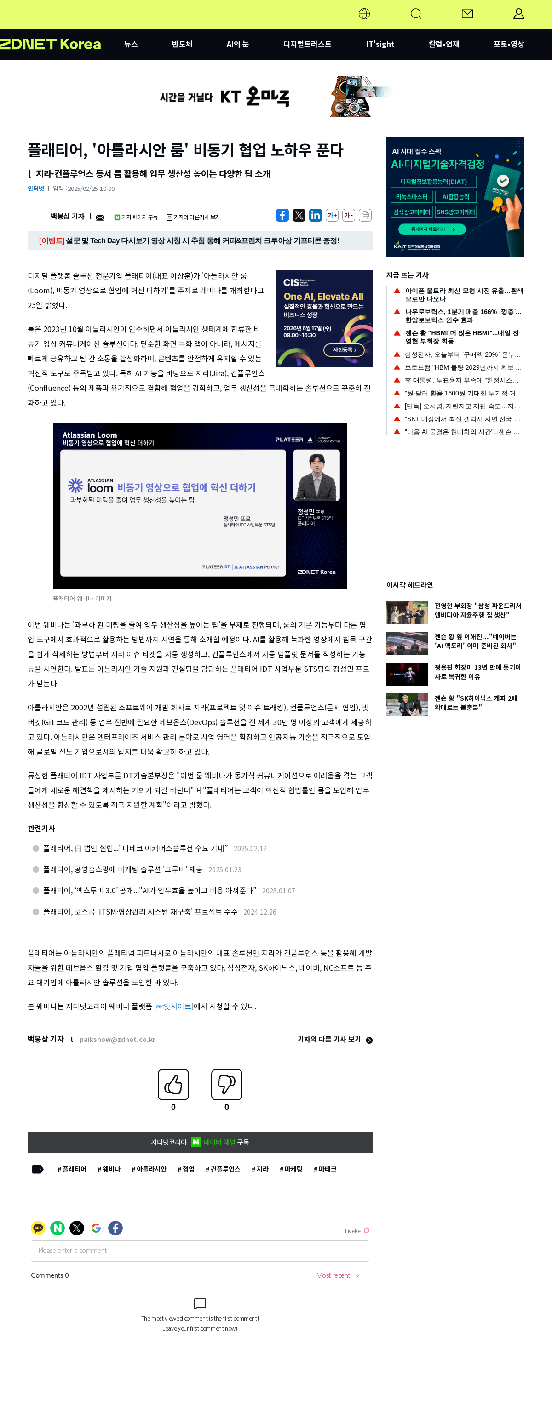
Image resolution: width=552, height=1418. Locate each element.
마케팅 (294, 1168)
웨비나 (112, 1168)
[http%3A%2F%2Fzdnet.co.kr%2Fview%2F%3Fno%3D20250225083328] (315, 215)
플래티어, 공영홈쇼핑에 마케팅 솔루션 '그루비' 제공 (123, 869)
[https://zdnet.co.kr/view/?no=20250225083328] (282, 215)
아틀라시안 (152, 1168)
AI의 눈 (238, 43)
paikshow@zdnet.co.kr (117, 1039)
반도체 (182, 43)
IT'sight (380, 43)
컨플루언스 (226, 1168)
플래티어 (74, 1168)
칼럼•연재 (444, 43)
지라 (263, 1168)
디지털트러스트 (307, 43)
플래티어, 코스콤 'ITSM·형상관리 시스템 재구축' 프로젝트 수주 (140, 911)
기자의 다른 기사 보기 (335, 1039)
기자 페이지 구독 (136, 217)
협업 (189, 1168)
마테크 (328, 1168)
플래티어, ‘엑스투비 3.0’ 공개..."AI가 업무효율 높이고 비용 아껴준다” (150, 890)
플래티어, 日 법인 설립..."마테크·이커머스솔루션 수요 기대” (135, 847)
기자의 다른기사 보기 (193, 217)
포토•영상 (509, 43)
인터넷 (36, 188)
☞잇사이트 (173, 1006)
